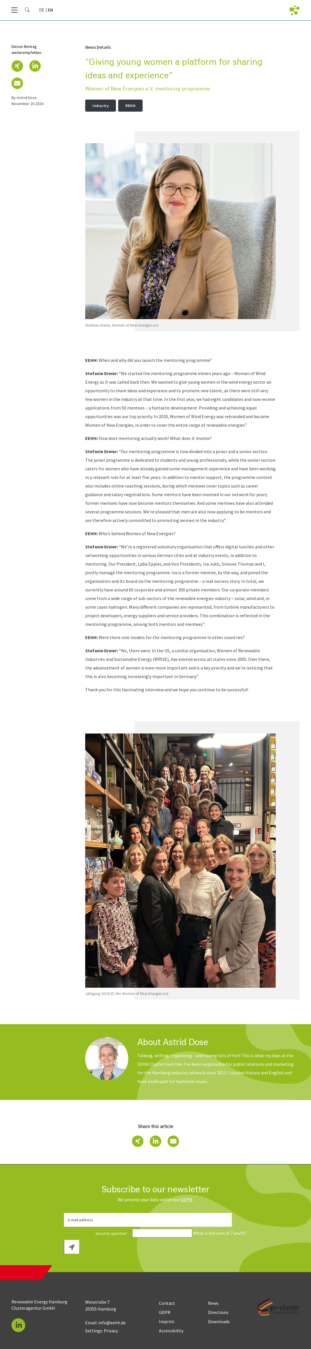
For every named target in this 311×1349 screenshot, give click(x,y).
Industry (100, 105)
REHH (130, 105)
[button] (17, 66)
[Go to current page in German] (41, 10)
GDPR (186, 1199)
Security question (98, 1233)
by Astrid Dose (24, 97)
